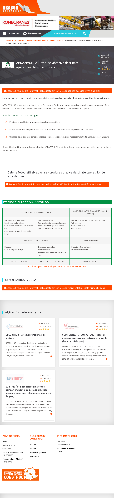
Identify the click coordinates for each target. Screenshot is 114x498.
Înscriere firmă (33, 33)
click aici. (95, 90)
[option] (57, 23)
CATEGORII (11, 33)
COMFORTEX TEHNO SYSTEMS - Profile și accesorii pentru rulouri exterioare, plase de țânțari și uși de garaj (84, 337)
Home (8, 40)
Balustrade (55, 40)
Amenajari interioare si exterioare (30, 40)
